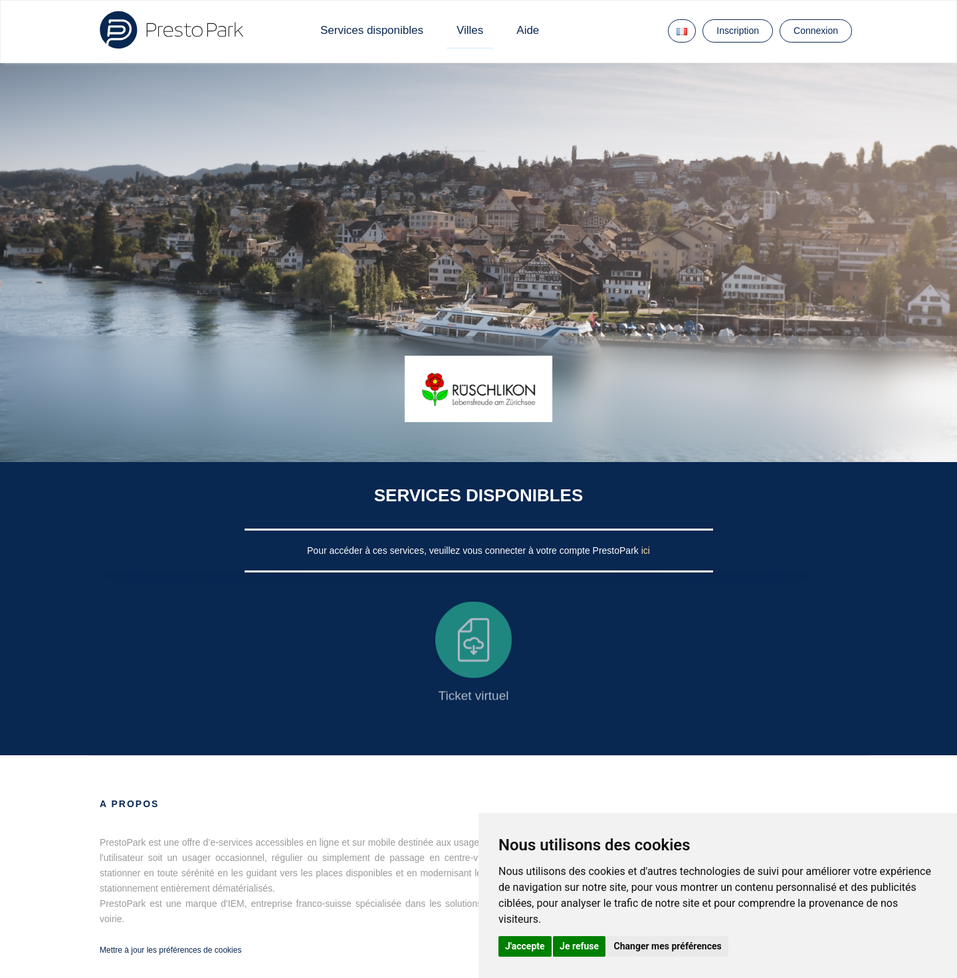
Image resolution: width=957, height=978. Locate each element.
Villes (470, 30)
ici (645, 550)
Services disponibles (371, 30)
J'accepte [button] (525, 946)
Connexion (816, 30)
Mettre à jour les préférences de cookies (170, 950)
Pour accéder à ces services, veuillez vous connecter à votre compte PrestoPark (474, 550)
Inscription (737, 30)
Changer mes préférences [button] (668, 946)
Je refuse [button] (579, 946)
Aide (527, 30)
